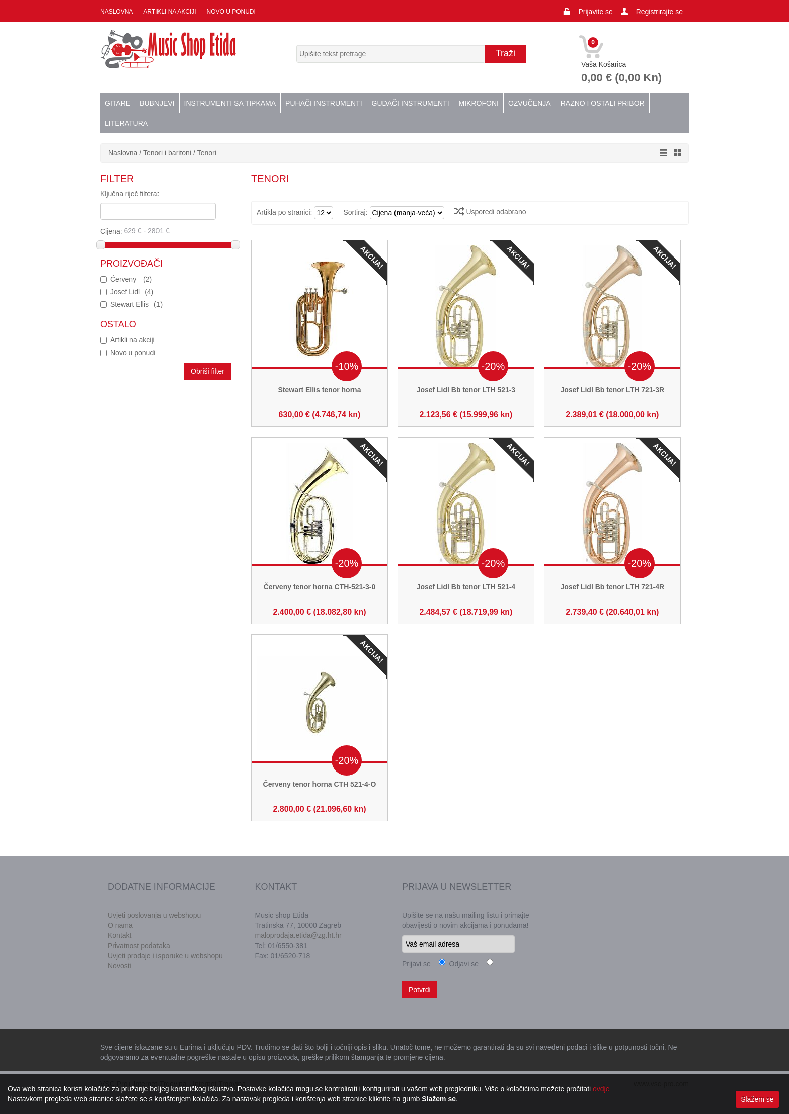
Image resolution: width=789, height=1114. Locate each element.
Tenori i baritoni (167, 153)
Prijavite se (595, 12)
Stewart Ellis (136, 304)
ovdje (601, 1089)
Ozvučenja (529, 103)
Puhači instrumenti (323, 103)
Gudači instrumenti (410, 103)
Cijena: (166, 231)
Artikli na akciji (169, 11)
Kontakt (119, 935)
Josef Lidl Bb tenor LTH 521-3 (466, 390)
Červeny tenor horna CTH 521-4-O (319, 784)
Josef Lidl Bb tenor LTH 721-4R (612, 587)
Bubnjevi (157, 103)
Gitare (117, 103)
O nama (120, 925)
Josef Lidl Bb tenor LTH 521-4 (466, 587)
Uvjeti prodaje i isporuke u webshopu (165, 956)
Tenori (206, 153)
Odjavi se (462, 964)
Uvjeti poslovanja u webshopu (154, 915)
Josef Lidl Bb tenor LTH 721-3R (612, 390)
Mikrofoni (479, 103)
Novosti (119, 966)
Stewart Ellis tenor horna (319, 390)
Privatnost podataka (139, 945)
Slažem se (757, 1099)
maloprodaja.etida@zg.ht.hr (298, 935)
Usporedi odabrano (490, 212)
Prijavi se (416, 964)
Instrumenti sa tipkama (230, 103)
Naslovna (116, 11)
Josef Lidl (131, 292)
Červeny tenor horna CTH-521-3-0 (320, 587)
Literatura (126, 123)
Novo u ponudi (230, 11)
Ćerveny (131, 279)
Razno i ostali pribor (603, 103)
